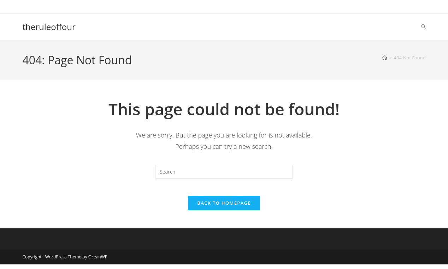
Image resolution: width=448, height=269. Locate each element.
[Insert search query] (224, 172)
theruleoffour (48, 27)
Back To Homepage (223, 207)
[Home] (384, 57)
